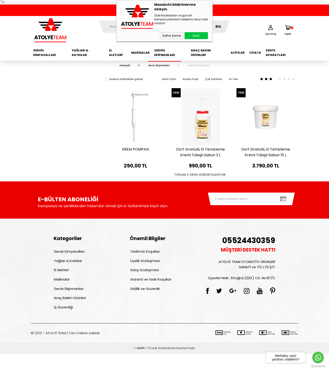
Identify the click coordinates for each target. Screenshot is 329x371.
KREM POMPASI (135, 149)
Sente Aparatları (276, 52)
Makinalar (140, 52)
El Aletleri (116, 52)
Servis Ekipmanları (164, 52)
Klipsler (238, 52)
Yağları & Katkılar (80, 52)
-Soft (139, 365)
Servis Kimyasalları (44, 52)
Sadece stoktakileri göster (123, 79)
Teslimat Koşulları (144, 265)
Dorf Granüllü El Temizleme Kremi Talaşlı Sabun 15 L (265, 152)
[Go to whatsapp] (318, 357)
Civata (255, 52)
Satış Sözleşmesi (144, 284)
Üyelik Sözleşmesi (144, 275)
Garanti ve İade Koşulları (150, 294)
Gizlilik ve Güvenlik (144, 304)
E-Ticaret (151, 365)
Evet (196, 35)
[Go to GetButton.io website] (318, 366)
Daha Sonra (171, 35)
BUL (218, 26)
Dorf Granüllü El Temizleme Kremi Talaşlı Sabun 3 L (200, 152)
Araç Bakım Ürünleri (201, 52)
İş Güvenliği (63, 324)
